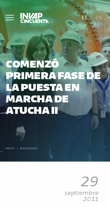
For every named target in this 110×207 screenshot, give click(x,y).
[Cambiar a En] (99, 17)
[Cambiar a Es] (84, 17)
